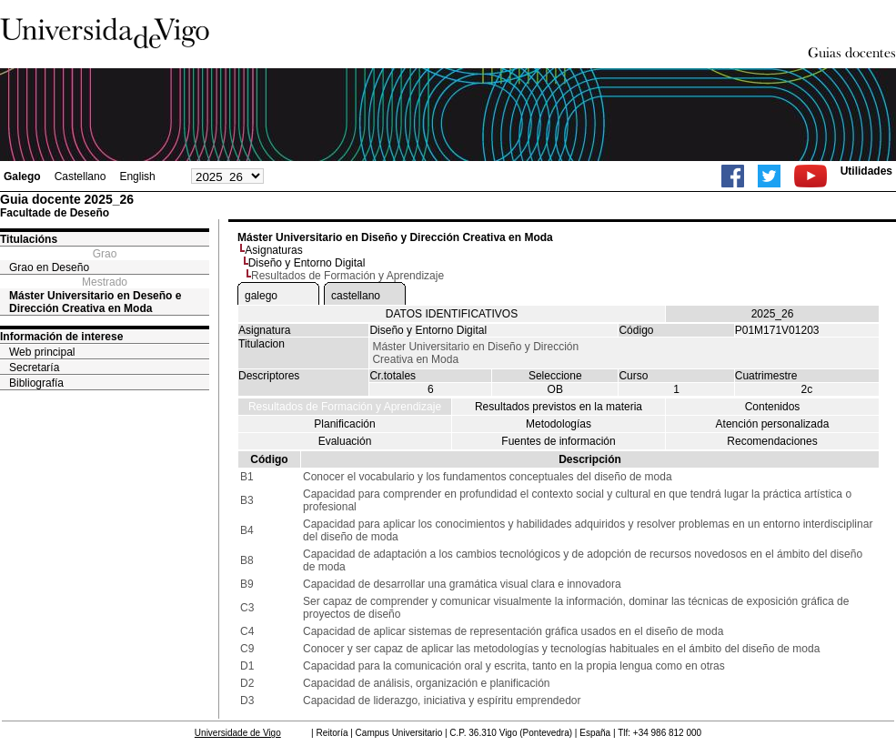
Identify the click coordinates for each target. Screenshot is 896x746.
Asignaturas (273, 250)
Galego (22, 176)
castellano (355, 295)
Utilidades (866, 171)
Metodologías (558, 424)
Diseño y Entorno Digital (307, 263)
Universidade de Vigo (238, 733)
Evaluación (345, 441)
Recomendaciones (772, 441)
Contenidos (772, 406)
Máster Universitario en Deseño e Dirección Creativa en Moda (95, 302)
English (137, 176)
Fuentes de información (558, 441)
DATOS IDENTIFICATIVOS (452, 313)
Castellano (80, 176)
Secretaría (34, 367)
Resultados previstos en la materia (558, 406)
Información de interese (61, 336)
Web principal (42, 352)
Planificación (344, 424)
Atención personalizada (773, 424)
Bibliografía (36, 383)
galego (261, 295)
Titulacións (28, 239)
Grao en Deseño (49, 267)
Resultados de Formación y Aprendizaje (344, 406)
